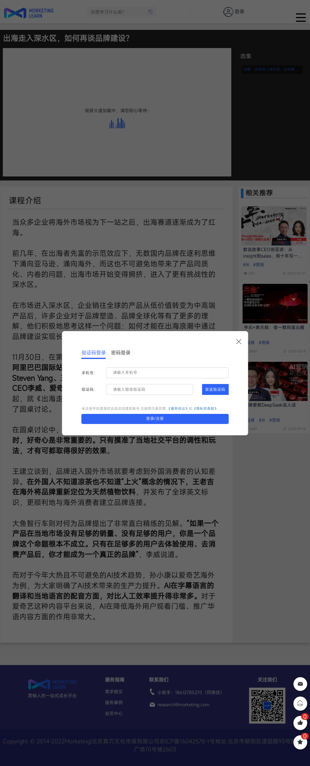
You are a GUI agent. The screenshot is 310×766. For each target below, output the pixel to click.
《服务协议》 (178, 408)
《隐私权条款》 (205, 408)
